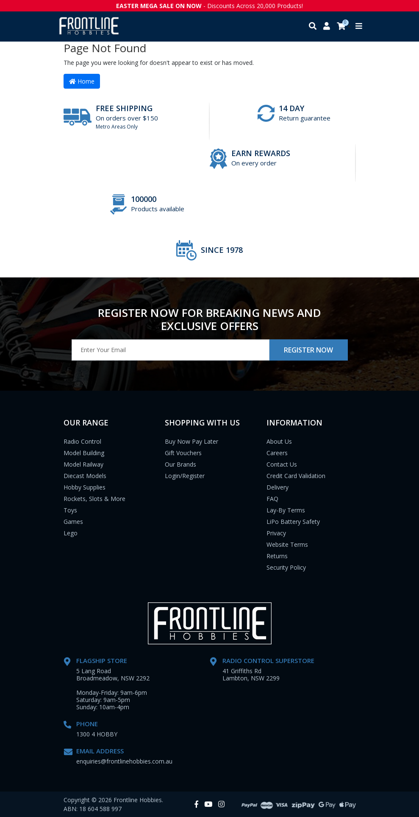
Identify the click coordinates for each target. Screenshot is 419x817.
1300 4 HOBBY (96, 734)
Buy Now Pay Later (191, 441)
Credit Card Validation (295, 476)
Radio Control (82, 441)
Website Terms (287, 544)
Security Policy (286, 567)
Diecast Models (85, 476)
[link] (196, 804)
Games (73, 522)
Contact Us (281, 464)
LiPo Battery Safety (293, 522)
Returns (277, 556)
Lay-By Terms (285, 510)
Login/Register (185, 476)
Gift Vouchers (183, 453)
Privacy (276, 533)
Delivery (277, 487)
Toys (70, 510)
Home (81, 81)
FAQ (272, 499)
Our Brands (180, 464)
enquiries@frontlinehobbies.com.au (124, 761)
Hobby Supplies (84, 487)
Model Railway (83, 464)
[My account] (326, 26)
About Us (279, 441)
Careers (277, 453)
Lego (71, 533)
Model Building (84, 453)
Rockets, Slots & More (94, 499)
